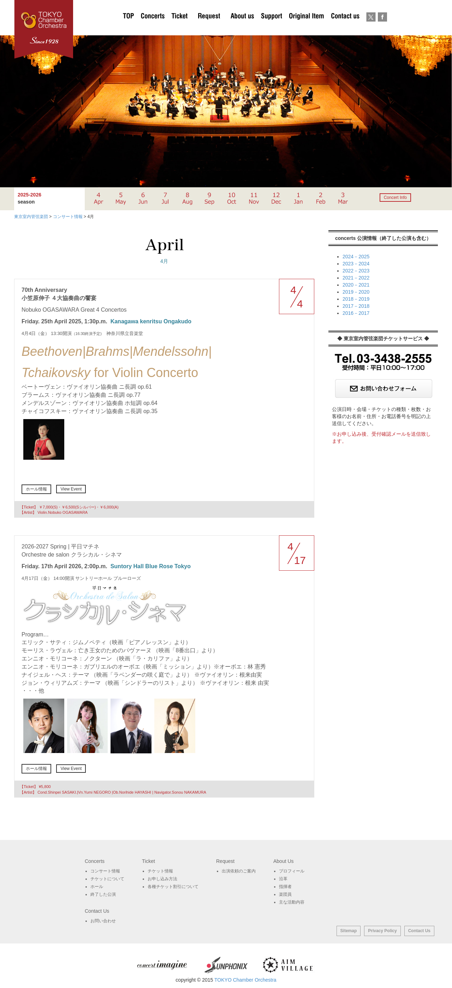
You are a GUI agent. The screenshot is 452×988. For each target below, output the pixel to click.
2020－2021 (356, 285)
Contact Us (419, 930)
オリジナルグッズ (306, 28)
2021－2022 (356, 278)
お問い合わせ (345, 28)
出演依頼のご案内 (209, 28)
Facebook (382, 28)
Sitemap (348, 930)
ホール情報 (36, 489)
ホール (96, 886)
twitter (371, 28)
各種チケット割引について (173, 886)
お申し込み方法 (162, 878)
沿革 (283, 878)
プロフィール (291, 871)
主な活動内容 (291, 902)
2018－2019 (356, 299)
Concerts (153, 28)
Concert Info (395, 197)
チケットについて (179, 28)
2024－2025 (356, 256)
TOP (128, 28)
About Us (242, 28)
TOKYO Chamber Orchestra (245, 980)
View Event (71, 489)
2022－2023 (356, 271)
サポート (271, 28)
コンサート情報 (105, 871)
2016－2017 (356, 313)
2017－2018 (356, 306)
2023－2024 (356, 263)
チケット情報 (160, 871)
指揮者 (285, 886)
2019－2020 (356, 292)
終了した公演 (103, 894)
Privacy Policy (382, 930)
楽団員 (285, 894)
